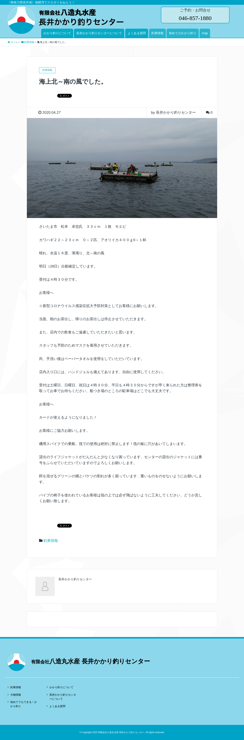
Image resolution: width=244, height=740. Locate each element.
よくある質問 (137, 33)
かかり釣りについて (57, 33)
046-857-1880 (195, 18)
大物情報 (15, 694)
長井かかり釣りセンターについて (99, 33)
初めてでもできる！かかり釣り (23, 704)
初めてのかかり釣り (182, 33)
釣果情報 (157, 33)
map (205, 33)
